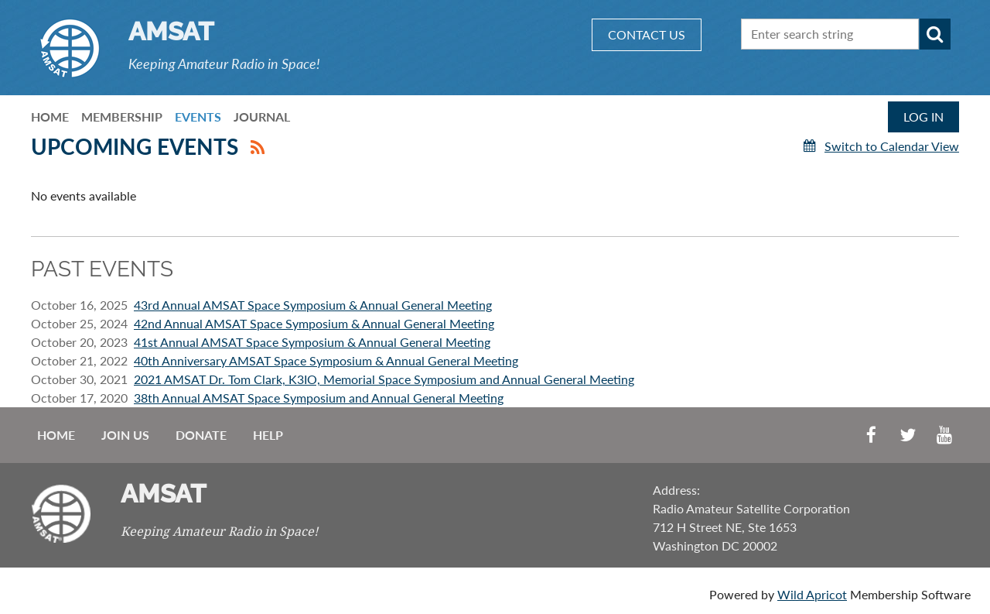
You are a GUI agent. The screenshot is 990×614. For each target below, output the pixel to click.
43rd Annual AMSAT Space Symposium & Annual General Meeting (313, 304)
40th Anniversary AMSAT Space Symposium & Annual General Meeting (326, 360)
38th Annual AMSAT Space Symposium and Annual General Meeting (319, 397)
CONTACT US (646, 34)
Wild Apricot (812, 594)
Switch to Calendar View (891, 146)
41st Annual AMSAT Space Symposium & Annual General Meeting (312, 341)
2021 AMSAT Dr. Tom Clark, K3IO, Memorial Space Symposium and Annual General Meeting (384, 379)
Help (268, 434)
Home (56, 434)
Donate (201, 434)
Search (935, 34)
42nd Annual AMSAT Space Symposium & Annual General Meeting (314, 323)
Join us (125, 434)
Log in (923, 116)
